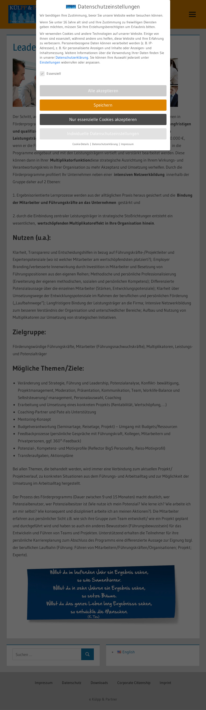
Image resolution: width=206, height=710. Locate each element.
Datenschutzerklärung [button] (105, 139)
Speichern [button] (103, 100)
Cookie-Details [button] (81, 139)
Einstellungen (50, 58)
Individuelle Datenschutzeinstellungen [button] (103, 129)
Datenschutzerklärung (72, 53)
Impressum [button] (127, 139)
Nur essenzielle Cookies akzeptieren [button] (103, 115)
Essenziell (50, 69)
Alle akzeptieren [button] (103, 86)
